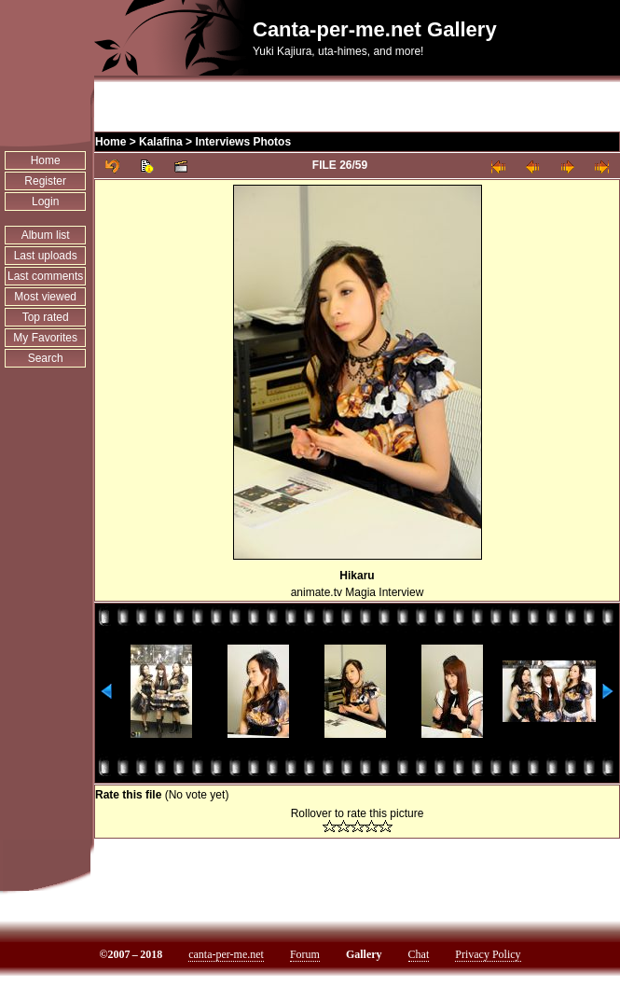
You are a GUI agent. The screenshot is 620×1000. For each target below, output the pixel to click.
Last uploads (45, 255)
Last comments (45, 276)
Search (45, 358)
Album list (45, 235)
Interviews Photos (243, 141)
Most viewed (45, 296)
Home (46, 160)
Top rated (45, 317)
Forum (305, 954)
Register (45, 181)
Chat (419, 954)
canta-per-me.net (226, 954)
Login (45, 201)
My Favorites (45, 337)
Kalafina (161, 141)
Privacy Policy (487, 954)
